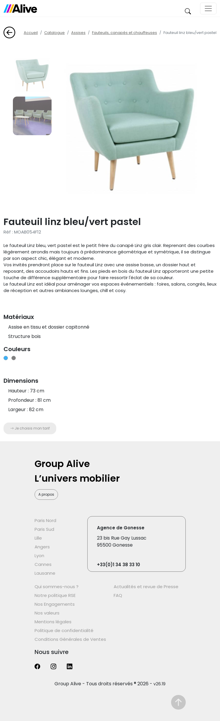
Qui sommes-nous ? (57, 586)
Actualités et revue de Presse (146, 586)
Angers (42, 547)
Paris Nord (45, 520)
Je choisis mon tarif (30, 428)
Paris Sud (44, 529)
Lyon (39, 555)
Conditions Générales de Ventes (70, 639)
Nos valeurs (47, 613)
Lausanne (45, 573)
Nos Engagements (55, 604)
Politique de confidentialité (64, 630)
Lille (38, 538)
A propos (46, 494)
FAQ (118, 595)
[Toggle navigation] (208, 8)
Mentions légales (53, 622)
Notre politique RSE (55, 595)
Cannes (43, 564)
